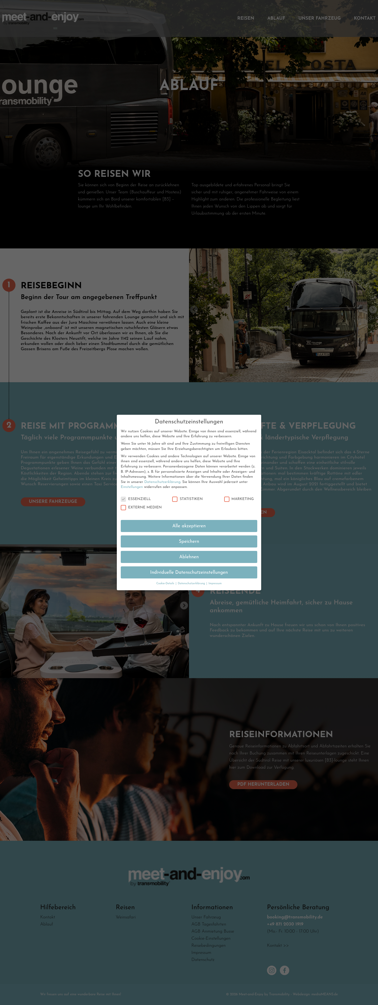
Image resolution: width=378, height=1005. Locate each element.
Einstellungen (132, 479)
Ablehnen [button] (189, 549)
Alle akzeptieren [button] (189, 518)
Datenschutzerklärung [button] (192, 575)
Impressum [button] (215, 575)
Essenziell (136, 491)
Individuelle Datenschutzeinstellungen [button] (189, 564)
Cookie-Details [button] (165, 575)
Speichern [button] (189, 533)
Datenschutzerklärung (162, 474)
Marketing (239, 491)
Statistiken (187, 491)
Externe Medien (141, 499)
